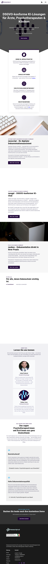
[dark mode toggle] (41, 2)
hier (29, 107)
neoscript (8, 554)
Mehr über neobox (14, 267)
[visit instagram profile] (24, 563)
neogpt (7, 556)
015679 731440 (18, 553)
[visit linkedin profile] (21, 563)
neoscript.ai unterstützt (21, 284)
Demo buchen (24, 38)
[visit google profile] (19, 563)
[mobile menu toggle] (45, 2)
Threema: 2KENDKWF (20, 554)
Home (7, 552)
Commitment (10, 284)
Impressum (17, 557)
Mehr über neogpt (14, 216)
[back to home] (6, 2)
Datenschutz (18, 560)
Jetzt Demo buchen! (24, 518)
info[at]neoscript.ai (19, 556)
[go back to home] (13, 530)
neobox (33, 78)
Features (8, 561)
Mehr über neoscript (14, 162)
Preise (7, 563)
